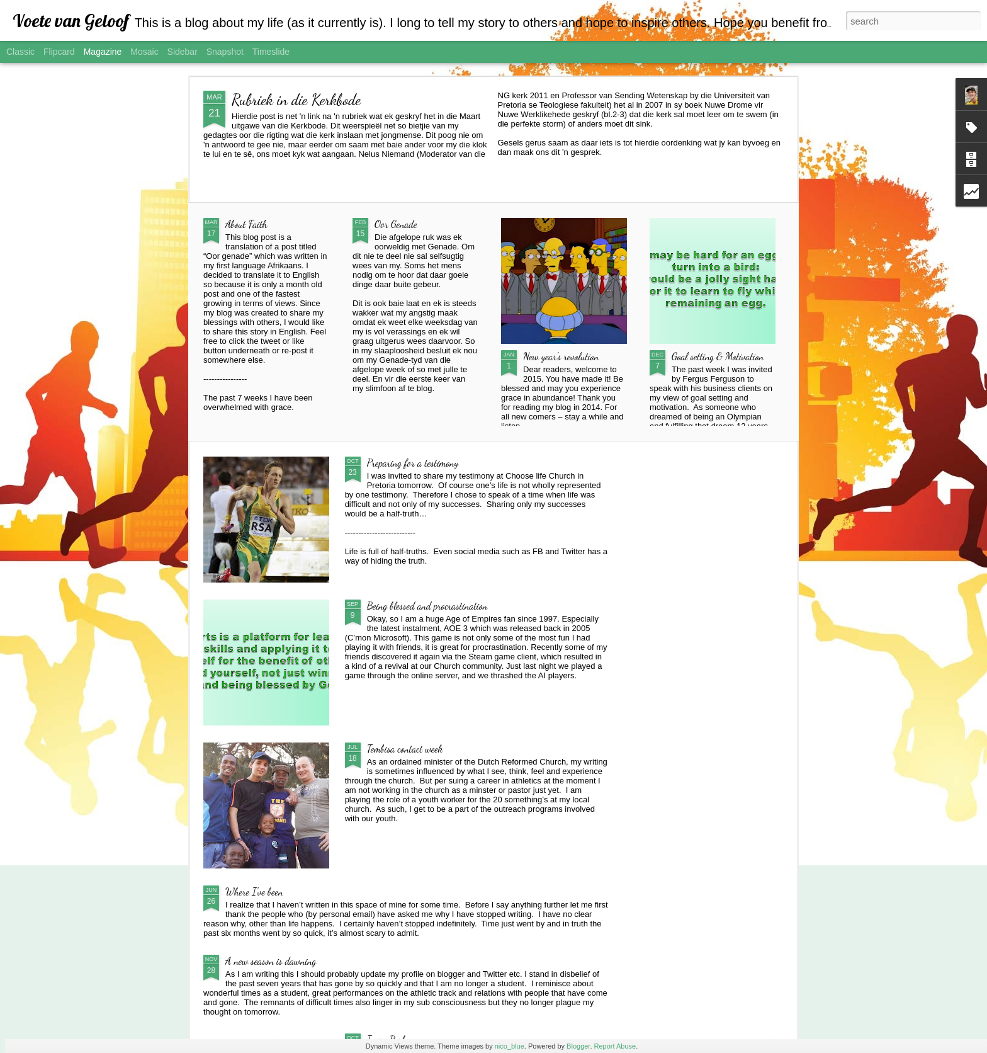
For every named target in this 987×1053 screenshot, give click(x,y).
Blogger (578, 1046)
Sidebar (182, 52)
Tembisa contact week (405, 748)
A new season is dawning (270, 961)
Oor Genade (396, 224)
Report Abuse (615, 1046)
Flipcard (59, 52)
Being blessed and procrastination (427, 606)
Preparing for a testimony (413, 463)
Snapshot (225, 52)
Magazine (103, 52)
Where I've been (254, 891)
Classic (20, 52)
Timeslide (271, 52)
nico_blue (509, 1046)
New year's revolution (561, 356)
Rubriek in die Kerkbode (296, 100)
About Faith (246, 224)
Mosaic (144, 52)
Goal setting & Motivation (718, 356)
